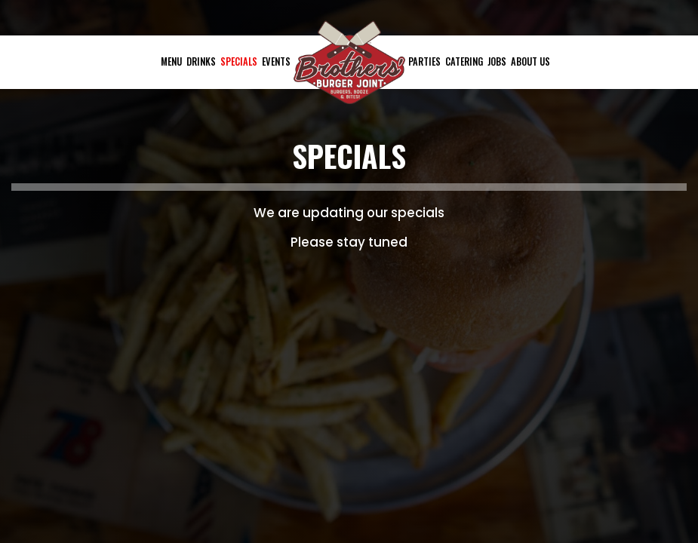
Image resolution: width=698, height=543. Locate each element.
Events (276, 61)
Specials (238, 61)
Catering (464, 61)
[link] (349, 62)
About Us (530, 61)
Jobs (496, 61)
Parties (424, 61)
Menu (171, 61)
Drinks (201, 61)
